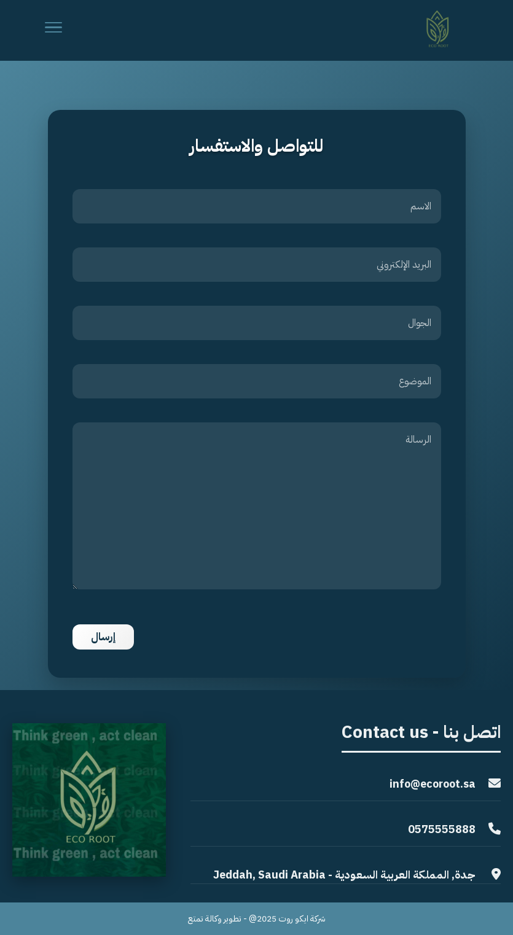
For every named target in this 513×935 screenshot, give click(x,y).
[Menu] (53, 30)
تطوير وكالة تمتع (214, 918)
